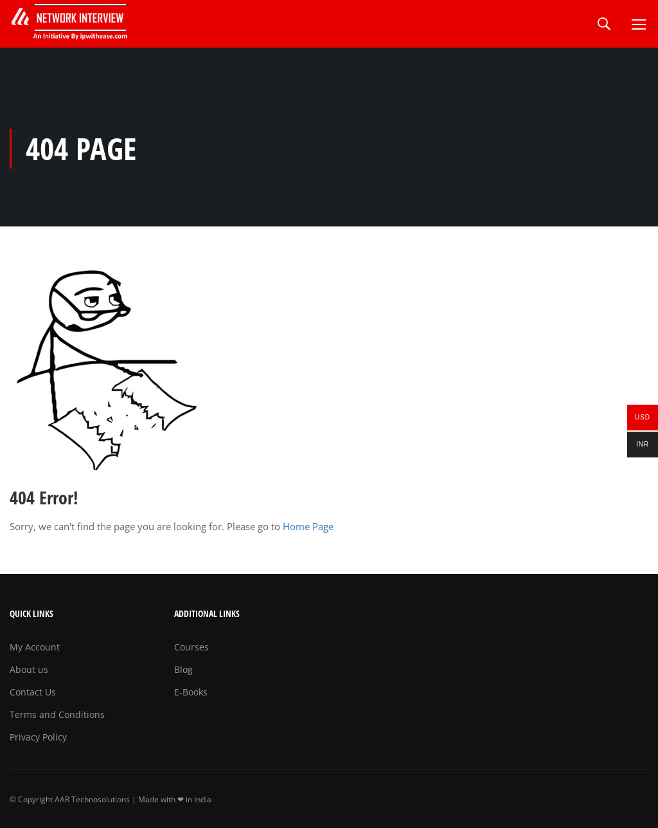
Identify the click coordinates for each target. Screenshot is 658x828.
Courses (191, 647)
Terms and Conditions (57, 714)
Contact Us (33, 692)
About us (29, 669)
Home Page (308, 526)
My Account (35, 647)
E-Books (191, 692)
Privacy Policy (38, 737)
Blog (183, 669)
